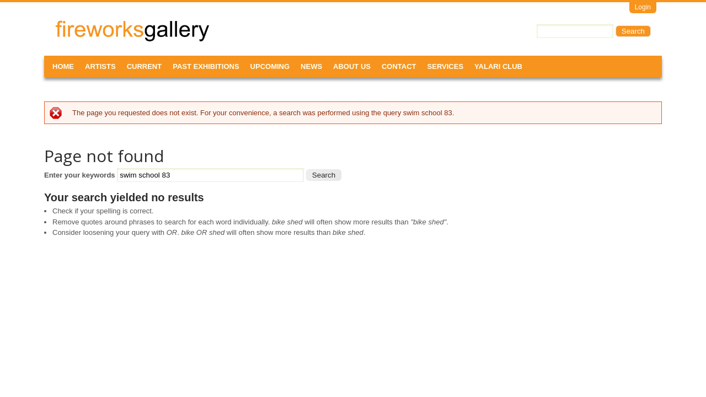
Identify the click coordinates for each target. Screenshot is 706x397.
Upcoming (270, 66)
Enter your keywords (80, 175)
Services (445, 66)
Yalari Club (498, 66)
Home (63, 66)
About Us (352, 66)
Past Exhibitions (206, 66)
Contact (399, 66)
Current (144, 66)
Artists (100, 66)
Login (643, 7)
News (311, 66)
